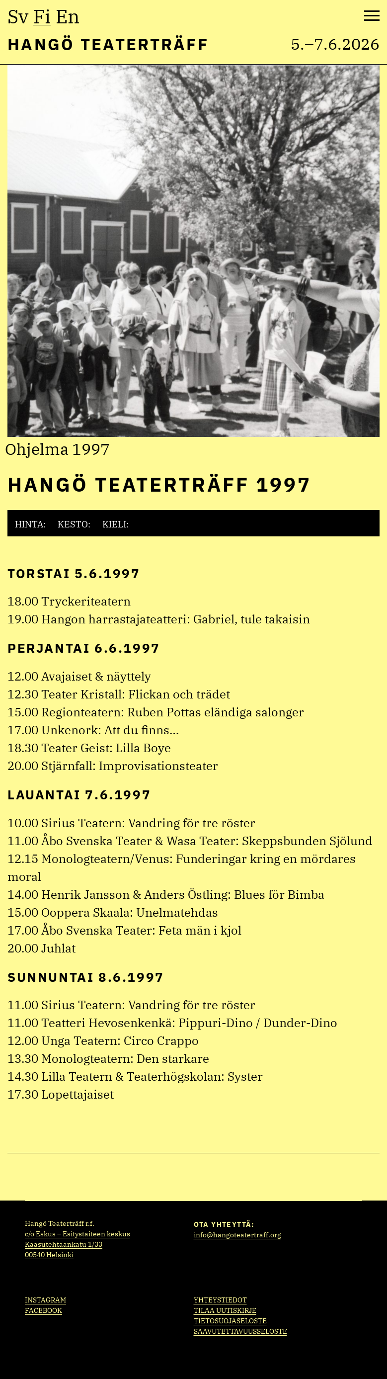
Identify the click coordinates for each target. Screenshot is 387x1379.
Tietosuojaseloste (230, 1320)
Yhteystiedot (220, 1299)
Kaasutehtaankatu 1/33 (63, 1244)
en (67, 16)
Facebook (43, 1310)
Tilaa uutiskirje (225, 1310)
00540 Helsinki (49, 1254)
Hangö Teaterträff (108, 44)
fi (42, 16)
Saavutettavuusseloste (240, 1331)
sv (17, 16)
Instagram (45, 1299)
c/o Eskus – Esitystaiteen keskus (77, 1233)
